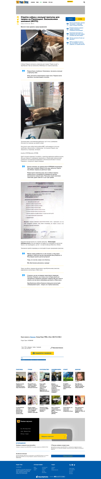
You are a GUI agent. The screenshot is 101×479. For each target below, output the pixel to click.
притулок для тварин (42, 359)
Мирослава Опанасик (58, 347)
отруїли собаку (34, 359)
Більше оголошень (68, 456)
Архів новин (71, 468)
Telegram (30, 347)
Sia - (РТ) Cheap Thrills (26, 428)
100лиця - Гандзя (25, 434)
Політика (19, 369)
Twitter (34, 347)
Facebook (39, 347)
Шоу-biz (78, 369)
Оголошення (20, 443)
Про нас (51, 2)
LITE (41, 2)
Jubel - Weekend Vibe (26, 431)
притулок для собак (27, 359)
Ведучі (52, 468)
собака (22, 359)
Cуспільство (44, 369)
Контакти (71, 471)
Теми (37, 2)
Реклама (45, 2)
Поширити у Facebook (43, 353)
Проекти (53, 467)
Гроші (30, 369)
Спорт (65, 369)
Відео (35, 467)
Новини (33, 2)
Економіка (44, 472)
